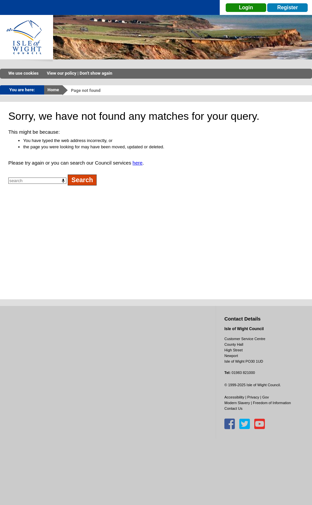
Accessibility (234, 397)
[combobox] (37, 181)
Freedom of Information (272, 403)
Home (53, 89)
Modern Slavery (237, 403)
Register (287, 7)
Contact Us (233, 408)
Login (246, 7)
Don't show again (96, 73)
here (137, 163)
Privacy (253, 397)
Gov (265, 397)
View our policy (61, 73)
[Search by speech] (63, 181)
